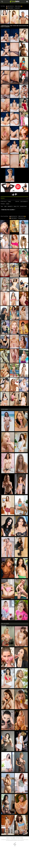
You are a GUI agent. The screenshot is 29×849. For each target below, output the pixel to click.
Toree (9, 201)
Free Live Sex (18, 6)
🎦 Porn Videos (9, 8)
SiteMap (21, 837)
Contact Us (8, 837)
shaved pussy (23, 206)
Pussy (7, 203)
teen (5, 206)
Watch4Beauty (24, 201)
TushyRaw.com (21, 218)
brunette (10, 206)
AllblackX (17, 8)
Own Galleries (13, 837)
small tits (16, 206)
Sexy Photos (10, 6)
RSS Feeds (18, 837)
